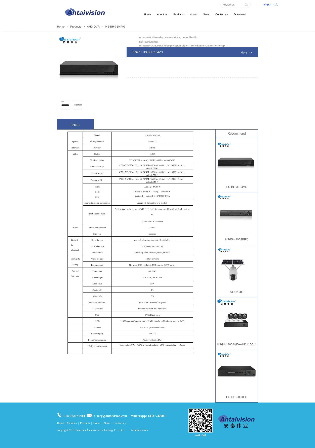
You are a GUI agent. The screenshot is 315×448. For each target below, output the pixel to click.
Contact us (221, 14)
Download (239, 14)
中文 (275, 4)
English (267, 4)
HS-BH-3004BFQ (236, 239)
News (206, 14)
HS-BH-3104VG (237, 186)
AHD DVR (93, 26)
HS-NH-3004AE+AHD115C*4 (236, 344)
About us (162, 14)
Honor (193, 14)
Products (178, 14)
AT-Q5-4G (236, 292)
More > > (246, 52)
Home (147, 14)
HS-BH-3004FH (236, 397)
